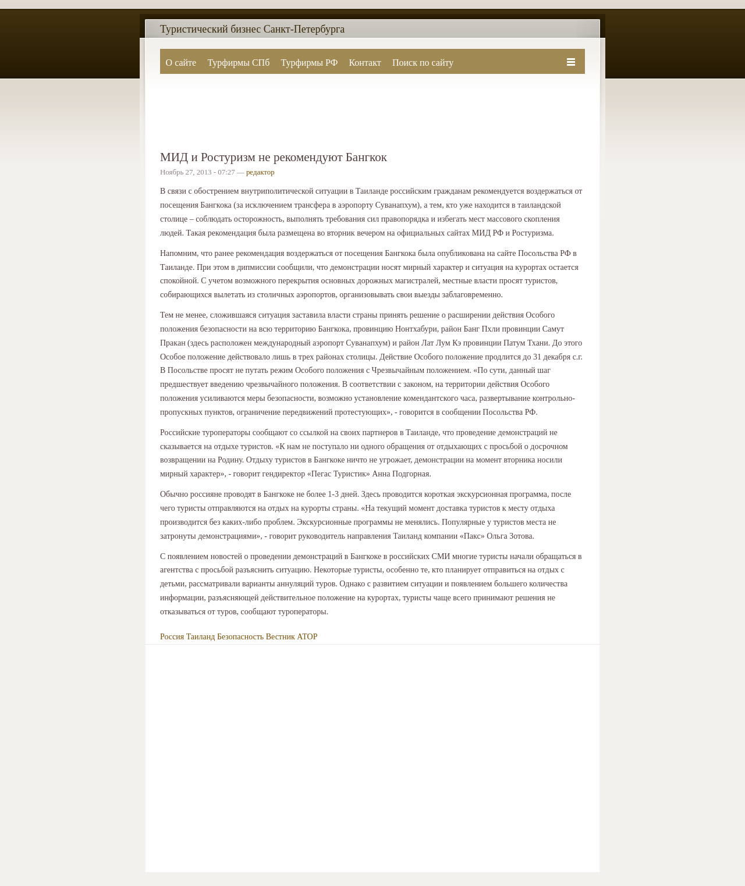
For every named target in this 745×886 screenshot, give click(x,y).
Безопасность (240, 636)
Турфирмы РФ (309, 62)
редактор (260, 172)
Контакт (365, 62)
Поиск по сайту (422, 62)
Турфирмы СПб (238, 62)
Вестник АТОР (292, 636)
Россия (172, 636)
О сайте (181, 62)
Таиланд (200, 636)
